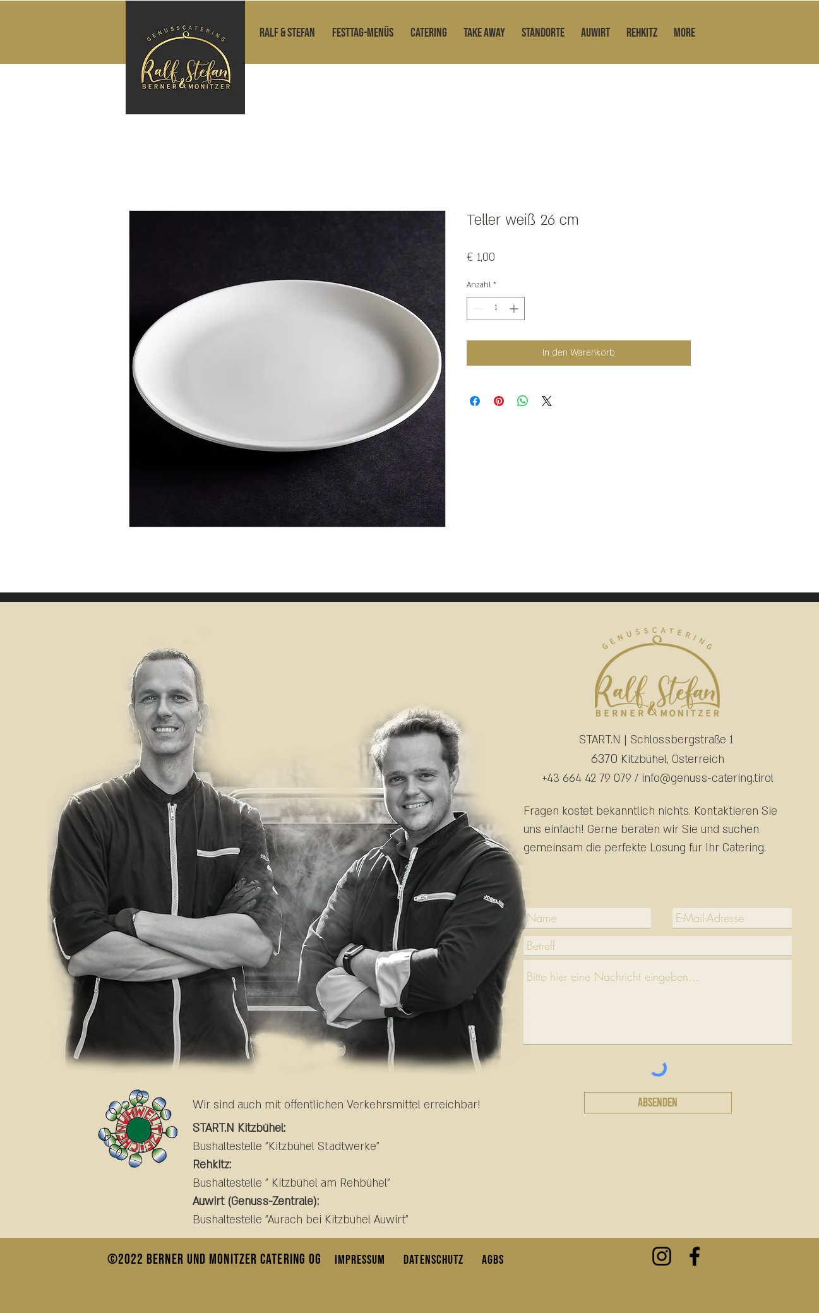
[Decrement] (476, 308)
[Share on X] (546, 401)
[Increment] (515, 308)
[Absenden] (658, 1102)
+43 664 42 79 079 (586, 778)
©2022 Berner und (158, 1259)
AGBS (493, 1260)
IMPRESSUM (360, 1260)
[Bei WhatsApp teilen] (522, 401)
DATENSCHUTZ (433, 1260)
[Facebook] (694, 1256)
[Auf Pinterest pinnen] (498, 401)
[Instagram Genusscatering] (661, 1256)
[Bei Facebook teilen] (474, 401)
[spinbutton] (495, 308)
